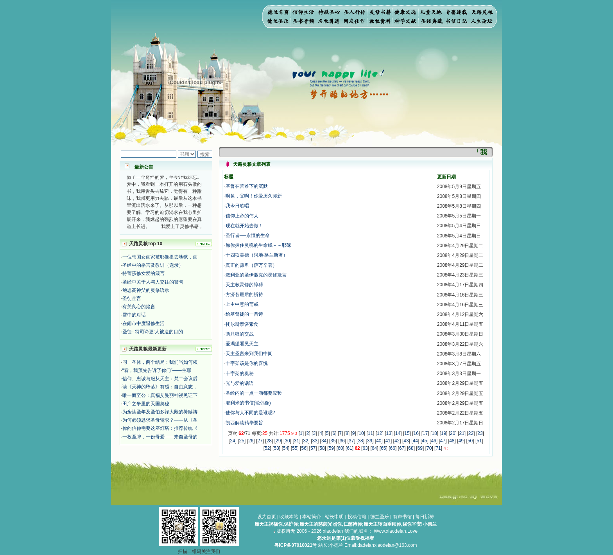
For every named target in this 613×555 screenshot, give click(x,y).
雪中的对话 (134, 315)
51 (479, 441)
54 (285, 448)
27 (259, 441)
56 (303, 448)
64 (374, 448)
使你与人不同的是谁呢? (250, 412)
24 (232, 441)
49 (461, 441)
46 (433, 441)
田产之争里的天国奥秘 (145, 403)
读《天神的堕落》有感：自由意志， (159, 387)
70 (429, 448)
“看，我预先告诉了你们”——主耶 (156, 370)
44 (415, 441)
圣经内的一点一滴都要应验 (254, 393)
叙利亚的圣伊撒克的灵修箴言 (256, 275)
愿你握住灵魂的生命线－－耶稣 (258, 245)
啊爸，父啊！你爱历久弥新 (254, 196)
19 (443, 433)
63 (364, 448)
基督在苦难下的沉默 (247, 186)
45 (424, 441)
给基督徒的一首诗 (244, 314)
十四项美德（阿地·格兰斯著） (257, 255)
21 (461, 433)
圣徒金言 (131, 298)
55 (294, 448)
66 (392, 448)
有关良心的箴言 (138, 306)
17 (425, 433)
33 (314, 441)
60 (340, 448)
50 (470, 441)
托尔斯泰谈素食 (242, 324)
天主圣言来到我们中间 (249, 353)
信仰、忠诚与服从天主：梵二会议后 (159, 378)
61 (349, 448)
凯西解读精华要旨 (244, 423)
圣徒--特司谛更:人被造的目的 (152, 331)
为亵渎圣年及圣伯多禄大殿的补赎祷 (159, 412)
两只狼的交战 (240, 334)
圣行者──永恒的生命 (248, 235)
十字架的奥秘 (240, 373)
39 (369, 441)
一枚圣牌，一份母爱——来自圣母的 (159, 437)
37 (351, 441)
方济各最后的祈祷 (244, 294)
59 (331, 448)
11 (370, 433)
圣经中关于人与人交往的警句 (152, 282)
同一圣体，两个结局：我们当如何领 (159, 362)
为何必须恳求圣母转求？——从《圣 (159, 420)
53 (276, 448)
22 (470, 433)
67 (401, 448)
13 (388, 433)
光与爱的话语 (240, 383)
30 (287, 441)
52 (267, 448)
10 (361, 433)
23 (479, 433)
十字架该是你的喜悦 (247, 363)
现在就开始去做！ (244, 225)
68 (410, 448)
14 (397, 433)
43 (406, 441)
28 (269, 441)
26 (250, 441)
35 (332, 441)
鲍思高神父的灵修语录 (145, 290)
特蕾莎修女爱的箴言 (143, 273)
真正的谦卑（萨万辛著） (251, 265)
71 (438, 448)
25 (241, 441)
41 (388, 441)
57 (312, 448)
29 (278, 441)
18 (434, 433)
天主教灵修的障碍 (244, 284)
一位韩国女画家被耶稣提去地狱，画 (159, 257)
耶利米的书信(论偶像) (248, 403)
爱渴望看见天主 (242, 344)
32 (305, 441)
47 (442, 441)
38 (360, 441)
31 (296, 441)
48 (451, 441)
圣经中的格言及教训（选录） (152, 265)
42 (397, 441)
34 (323, 441)
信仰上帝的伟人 (242, 216)
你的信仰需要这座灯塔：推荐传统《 (159, 428)
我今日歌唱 (237, 205)
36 (342, 441)
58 (321, 448)
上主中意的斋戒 (242, 304)
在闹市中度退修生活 (143, 323)
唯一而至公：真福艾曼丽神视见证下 (159, 395)
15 (406, 433)
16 (416, 433)
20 (452, 433)
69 (420, 448)
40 (378, 441)
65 (383, 448)
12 (379, 433)
